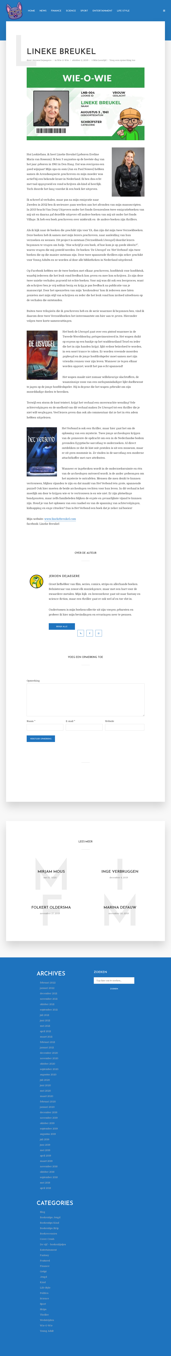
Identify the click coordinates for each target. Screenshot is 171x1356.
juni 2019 (45, 1145)
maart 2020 (46, 1096)
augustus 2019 (48, 1134)
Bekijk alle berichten (61, 628)
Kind (43, 1282)
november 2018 (48, 1166)
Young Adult (47, 1331)
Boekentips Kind (49, 1222)
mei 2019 (45, 1150)
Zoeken (114, 989)
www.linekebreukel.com (60, 519)
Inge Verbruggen (119, 872)
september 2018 (49, 1177)
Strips (43, 1309)
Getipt (43, 1271)
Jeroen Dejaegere (42, 60)
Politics (44, 1293)
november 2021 (48, 999)
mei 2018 (45, 1182)
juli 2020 (45, 1080)
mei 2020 (45, 1090)
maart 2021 (46, 1036)
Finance (56, 11)
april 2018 (45, 1188)
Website (109, 721)
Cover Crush (47, 1239)
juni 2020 (45, 1085)
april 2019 (45, 1155)
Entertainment (102, 11)
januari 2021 (47, 1047)
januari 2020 (47, 1107)
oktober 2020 (47, 1063)
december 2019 (48, 1112)
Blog (42, 1212)
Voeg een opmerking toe (122, 60)
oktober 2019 (47, 1123)
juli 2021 (44, 1015)
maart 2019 (46, 1161)
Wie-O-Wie (63, 60)
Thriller (44, 1314)
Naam (31, 721)
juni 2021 (45, 1020)
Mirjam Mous (51, 872)
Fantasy (44, 1255)
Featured (45, 1260)
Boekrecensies (48, 1233)
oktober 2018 (47, 1172)
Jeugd (43, 1277)
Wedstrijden (47, 1320)
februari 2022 (47, 982)
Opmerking (33, 681)
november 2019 (49, 1117)
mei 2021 (45, 1026)
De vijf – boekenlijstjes (53, 1244)
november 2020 (49, 1058)
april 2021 (45, 1031)
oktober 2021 (47, 1004)
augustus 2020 (48, 1074)
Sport (84, 11)
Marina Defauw (120, 908)
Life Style (123, 11)
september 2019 (49, 1128)
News (43, 11)
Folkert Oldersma (51, 908)
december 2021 (48, 993)
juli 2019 (44, 1139)
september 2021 (49, 1009)
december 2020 (49, 1053)
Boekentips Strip (49, 1228)
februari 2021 (47, 1042)
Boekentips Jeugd (50, 1217)
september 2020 (49, 1069)
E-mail (70, 721)
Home (31, 11)
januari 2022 (47, 988)
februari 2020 (48, 1101)
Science (71, 11)
